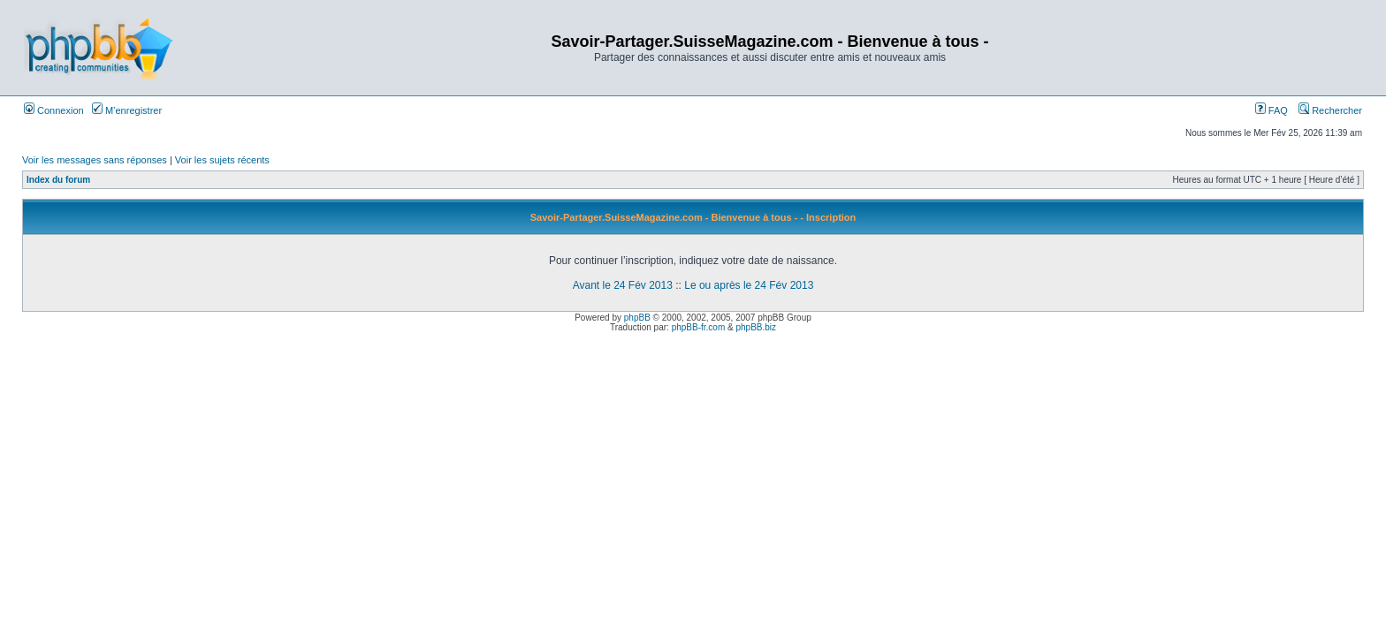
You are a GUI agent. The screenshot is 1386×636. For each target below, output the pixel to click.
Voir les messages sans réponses (94, 160)
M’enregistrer (127, 110)
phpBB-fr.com (699, 327)
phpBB (637, 317)
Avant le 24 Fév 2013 (623, 285)
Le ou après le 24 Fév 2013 (748, 285)
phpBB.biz (755, 327)
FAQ (1271, 110)
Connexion (54, 110)
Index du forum (58, 180)
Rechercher (1330, 110)
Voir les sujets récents (222, 160)
